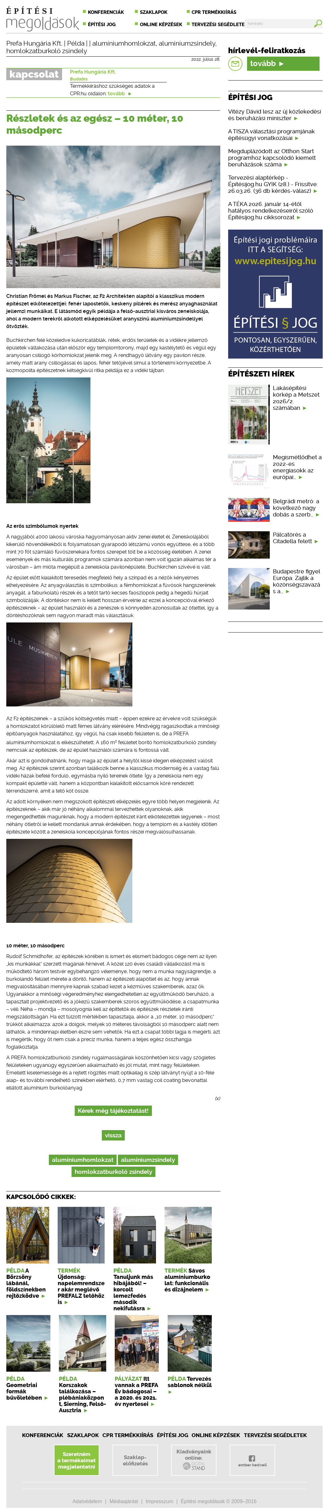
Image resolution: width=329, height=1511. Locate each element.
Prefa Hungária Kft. (34, 43)
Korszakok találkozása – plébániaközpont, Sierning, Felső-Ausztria (82, 1397)
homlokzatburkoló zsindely (46, 51)
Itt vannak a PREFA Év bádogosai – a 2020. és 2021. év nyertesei (136, 1391)
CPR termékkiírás (214, 12)
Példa (75, 43)
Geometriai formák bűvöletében (24, 1391)
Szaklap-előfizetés (135, 1460)
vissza (113, 1135)
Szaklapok (153, 12)
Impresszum (159, 1501)
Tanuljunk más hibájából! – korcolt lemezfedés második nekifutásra (133, 1293)
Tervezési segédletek (220, 24)
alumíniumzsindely (187, 43)
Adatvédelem (87, 1501)
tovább (120, 94)
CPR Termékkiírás (127, 1435)
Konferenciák (106, 12)
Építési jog (102, 24)
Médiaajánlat (123, 1501)
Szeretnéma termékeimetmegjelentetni (76, 1460)
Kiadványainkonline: (193, 1459)
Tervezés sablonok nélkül (190, 1382)
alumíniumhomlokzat (124, 43)
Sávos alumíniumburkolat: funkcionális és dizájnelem (187, 1280)
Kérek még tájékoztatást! (113, 1110)
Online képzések (161, 24)
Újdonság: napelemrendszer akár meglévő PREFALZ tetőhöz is (81, 1289)
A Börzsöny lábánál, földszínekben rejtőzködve (26, 1283)
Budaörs (79, 78)
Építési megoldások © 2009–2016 (219, 1501)
